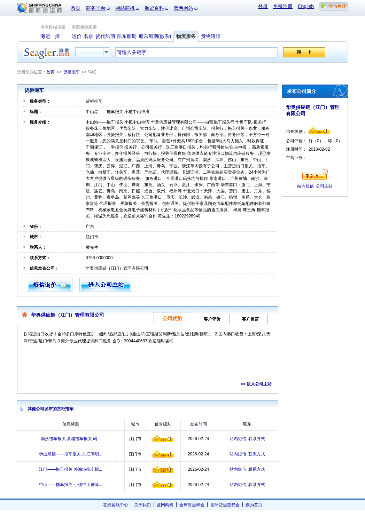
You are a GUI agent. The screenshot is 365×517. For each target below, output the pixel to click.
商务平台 (96, 8)
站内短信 (238, 438)
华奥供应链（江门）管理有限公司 (67, 315)
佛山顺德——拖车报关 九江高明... (70, 454)
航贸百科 (154, 8)
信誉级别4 (163, 438)
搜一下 (304, 52)
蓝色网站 (183, 8)
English (306, 6)
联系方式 (256, 438)
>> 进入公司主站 (256, 384)
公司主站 (324, 186)
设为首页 (254, 504)
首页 (75, 8)
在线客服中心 (115, 504)
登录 (263, 6)
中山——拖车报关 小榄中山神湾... (70, 484)
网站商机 (125, 8)
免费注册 (283, 6)
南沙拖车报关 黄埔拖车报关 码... (71, 438)
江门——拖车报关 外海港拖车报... (70, 469)
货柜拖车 (71, 72)
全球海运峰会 (191, 504)
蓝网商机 (165, 504)
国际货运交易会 (225, 504)
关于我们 (142, 504)
